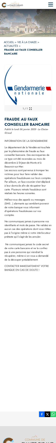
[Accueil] (12, 4)
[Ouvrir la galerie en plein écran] (30, 108)
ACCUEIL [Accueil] (9, 42)
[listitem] (42, 414)
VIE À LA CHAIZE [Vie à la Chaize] (27, 42)
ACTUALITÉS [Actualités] (11, 46)
